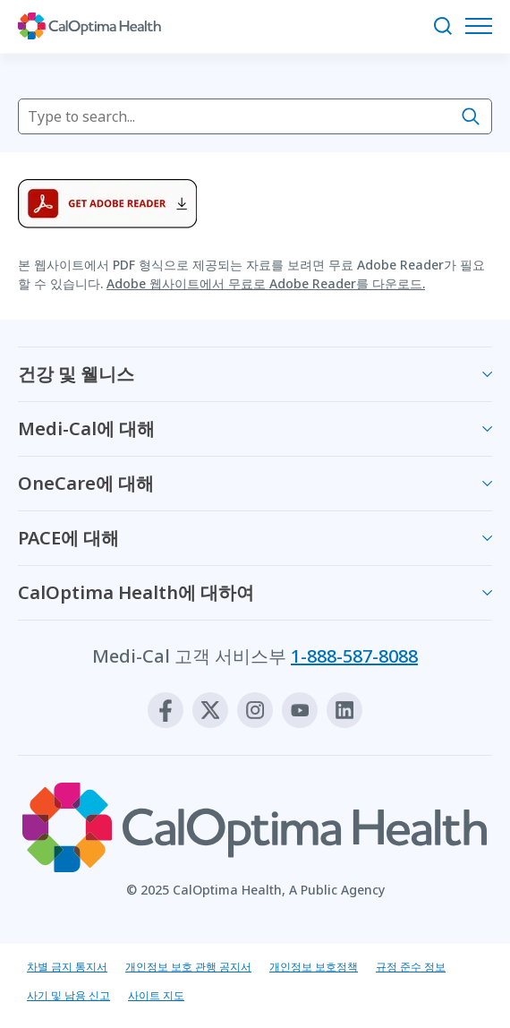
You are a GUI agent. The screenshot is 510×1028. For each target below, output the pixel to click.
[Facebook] (165, 710)
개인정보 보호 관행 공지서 (188, 966)
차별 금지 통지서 (67, 966)
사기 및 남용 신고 (68, 995)
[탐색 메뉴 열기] (483, 26)
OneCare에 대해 (86, 483)
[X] (210, 710)
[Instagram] (255, 710)
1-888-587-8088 (354, 656)
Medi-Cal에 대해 (86, 428)
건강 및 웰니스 (76, 374)
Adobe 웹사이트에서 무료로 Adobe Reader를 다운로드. (265, 283)
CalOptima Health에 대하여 (136, 592)
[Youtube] (300, 710)
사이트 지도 (156, 995)
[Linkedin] (344, 710)
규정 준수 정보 (411, 966)
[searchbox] (255, 116)
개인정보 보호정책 (313, 966)
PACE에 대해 (68, 538)
